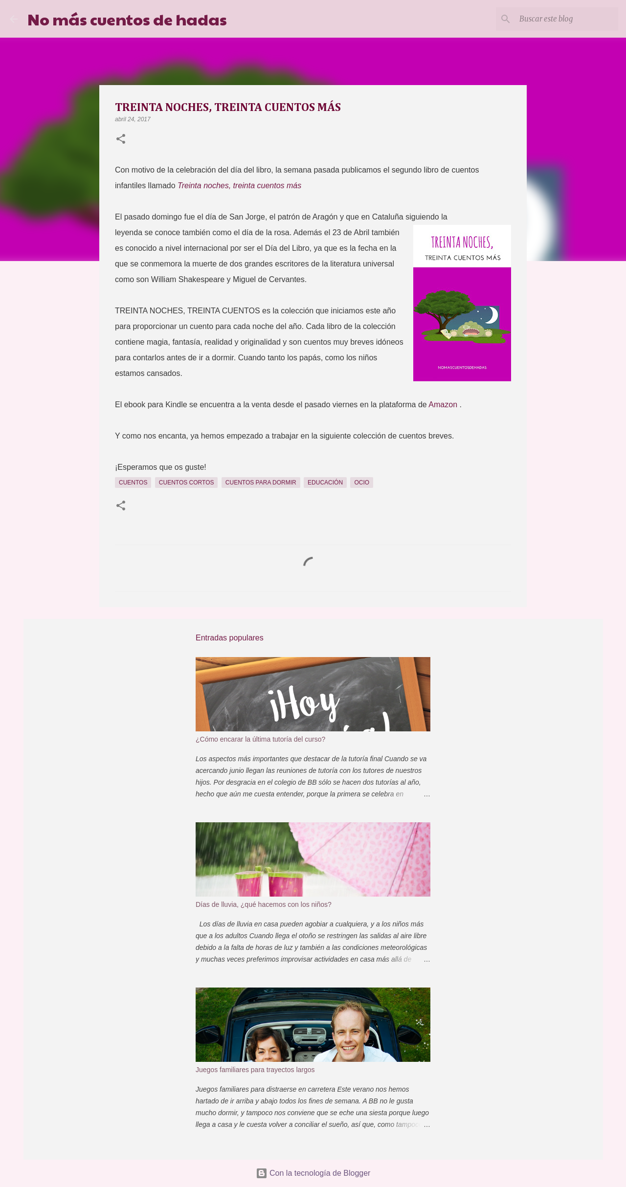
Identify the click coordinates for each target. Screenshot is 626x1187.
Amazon (443, 404)
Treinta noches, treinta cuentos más (239, 185)
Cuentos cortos (186, 482)
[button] (121, 140)
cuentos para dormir (260, 482)
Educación (325, 482)
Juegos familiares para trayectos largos (255, 1070)
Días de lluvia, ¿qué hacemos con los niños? (264, 904)
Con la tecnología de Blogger (313, 1173)
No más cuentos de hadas (127, 19)
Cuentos (133, 482)
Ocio (361, 482)
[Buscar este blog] (566, 19)
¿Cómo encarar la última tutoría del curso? (260, 739)
